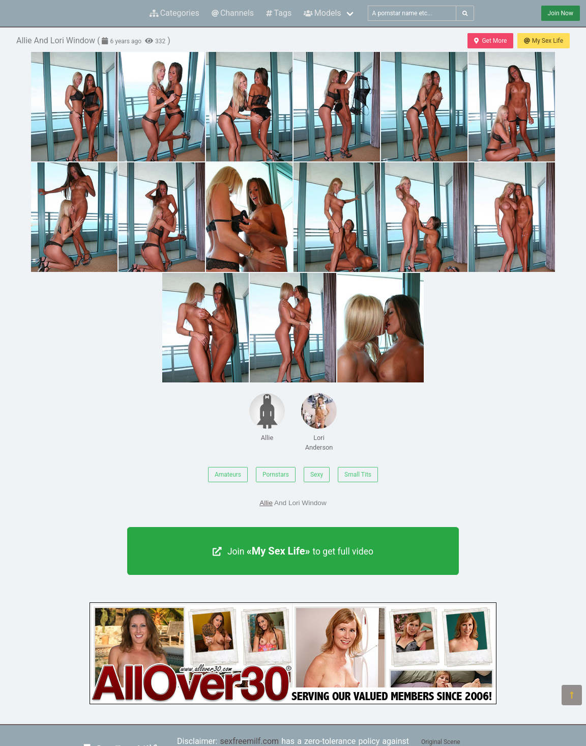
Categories (174, 13)
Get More (490, 40)
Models (322, 13)
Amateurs (228, 474)
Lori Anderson (319, 422)
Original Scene (440, 741)
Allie (267, 417)
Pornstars (275, 474)
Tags (278, 13)
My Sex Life (543, 40)
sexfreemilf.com (249, 741)
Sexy (316, 474)
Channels (233, 13)
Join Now (560, 13)
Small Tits (357, 474)
